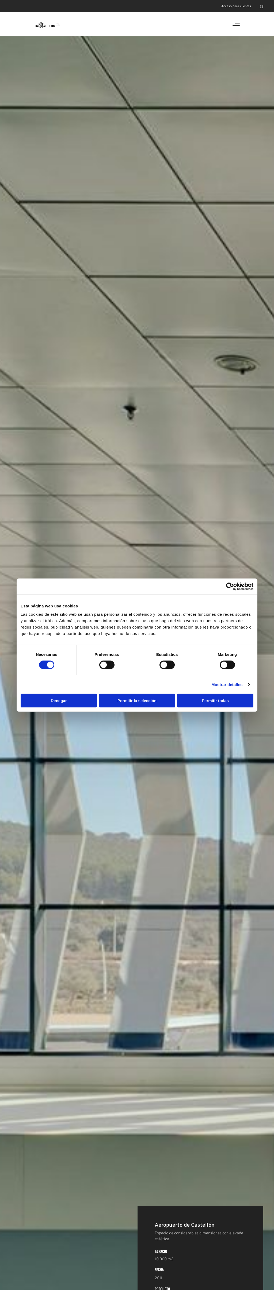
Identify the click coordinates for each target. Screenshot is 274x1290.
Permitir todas (215, 700)
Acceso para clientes (236, 6)
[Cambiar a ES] (261, 6)
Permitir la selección (137, 700)
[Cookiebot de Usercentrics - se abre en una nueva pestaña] (230, 586)
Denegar (59, 700)
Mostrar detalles (227, 684)
